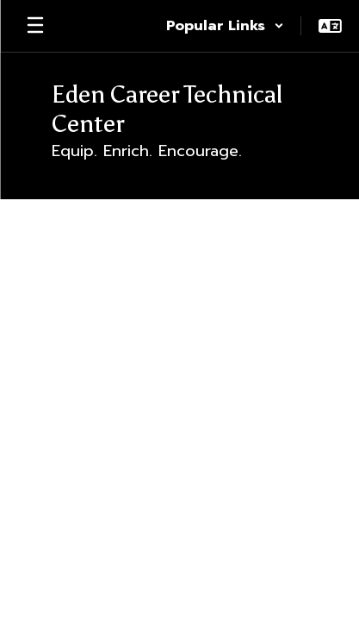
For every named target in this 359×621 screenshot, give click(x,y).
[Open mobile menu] (35, 26)
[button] (225, 26)
